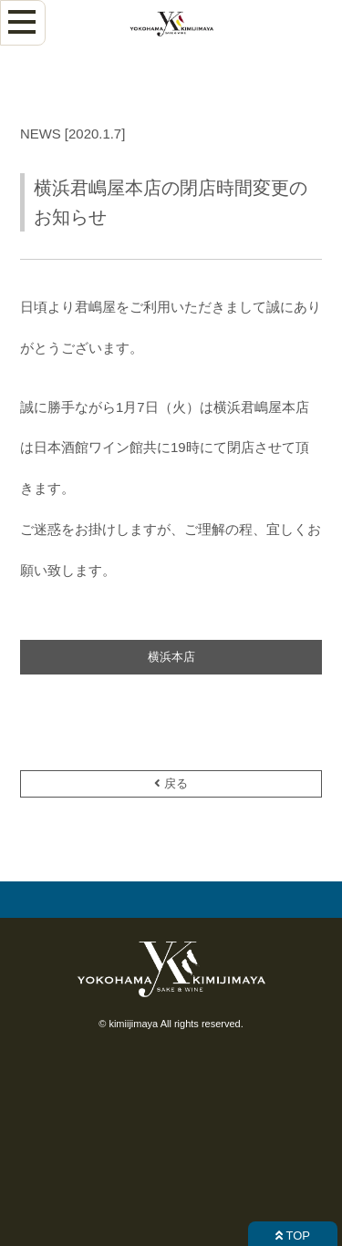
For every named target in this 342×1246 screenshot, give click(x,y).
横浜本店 (171, 657)
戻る (171, 783)
